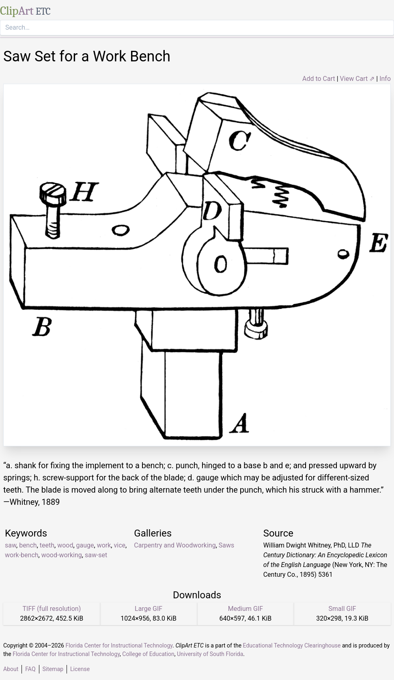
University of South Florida (210, 654)
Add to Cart (318, 79)
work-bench (22, 555)
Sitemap (53, 669)
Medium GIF (245, 609)
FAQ (30, 669)
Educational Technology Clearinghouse (292, 645)
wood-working (61, 555)
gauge (85, 545)
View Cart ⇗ (357, 79)
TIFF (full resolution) (52, 609)
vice (119, 545)
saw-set (96, 555)
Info (385, 79)
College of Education (148, 654)
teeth (47, 545)
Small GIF (342, 609)
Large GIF (148, 609)
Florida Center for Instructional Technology (118, 645)
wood (65, 545)
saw (10, 545)
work (104, 545)
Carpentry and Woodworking (174, 545)
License (80, 669)
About (10, 669)
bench (28, 545)
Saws (226, 545)
